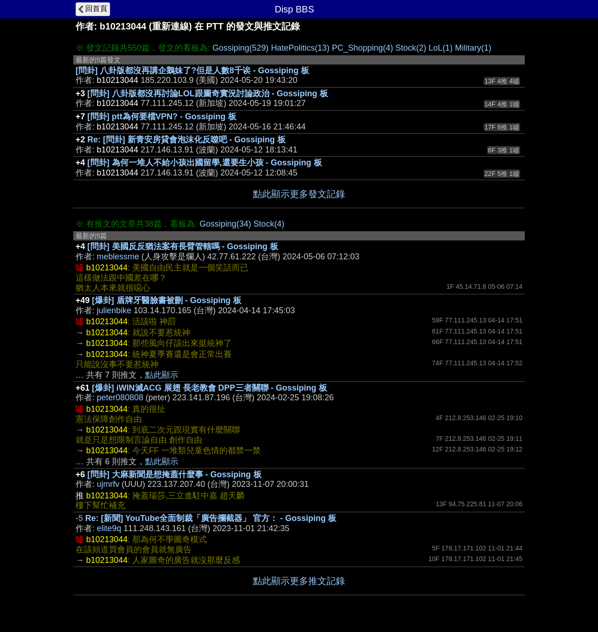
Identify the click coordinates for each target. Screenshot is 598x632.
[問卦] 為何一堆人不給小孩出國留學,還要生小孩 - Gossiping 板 (205, 162)
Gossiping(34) (225, 223)
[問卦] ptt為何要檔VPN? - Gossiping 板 (162, 116)
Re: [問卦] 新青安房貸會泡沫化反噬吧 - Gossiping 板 (187, 139)
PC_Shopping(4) (362, 48)
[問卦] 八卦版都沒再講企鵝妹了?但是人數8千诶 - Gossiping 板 (192, 70)
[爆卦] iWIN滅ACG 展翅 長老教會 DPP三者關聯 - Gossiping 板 (209, 387)
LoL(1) (440, 48)
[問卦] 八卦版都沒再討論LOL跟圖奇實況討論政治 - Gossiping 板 (208, 93)
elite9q (109, 528)
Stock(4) (268, 223)
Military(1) (473, 48)
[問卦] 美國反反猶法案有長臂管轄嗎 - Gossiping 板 (183, 246)
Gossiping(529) (240, 48)
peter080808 (120, 397)
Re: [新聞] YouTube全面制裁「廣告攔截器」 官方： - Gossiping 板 (210, 518)
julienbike (114, 310)
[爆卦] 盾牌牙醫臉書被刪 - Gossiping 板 (166, 300)
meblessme (118, 256)
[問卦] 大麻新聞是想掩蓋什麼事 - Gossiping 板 (175, 474)
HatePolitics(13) (300, 48)
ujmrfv (108, 484)
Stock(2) (410, 48)
